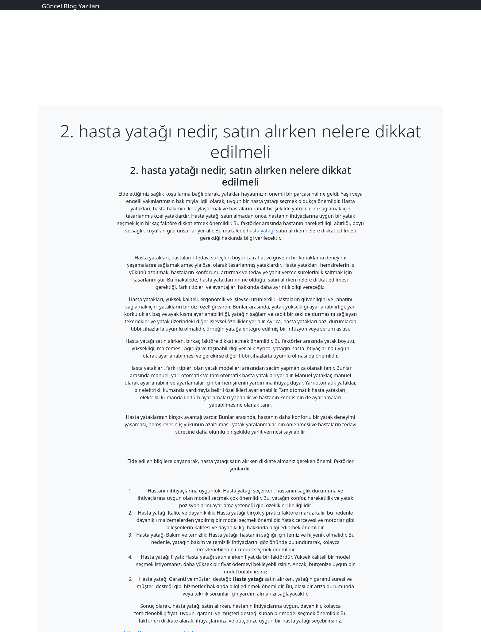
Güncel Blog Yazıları (70, 6)
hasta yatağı (261, 230)
